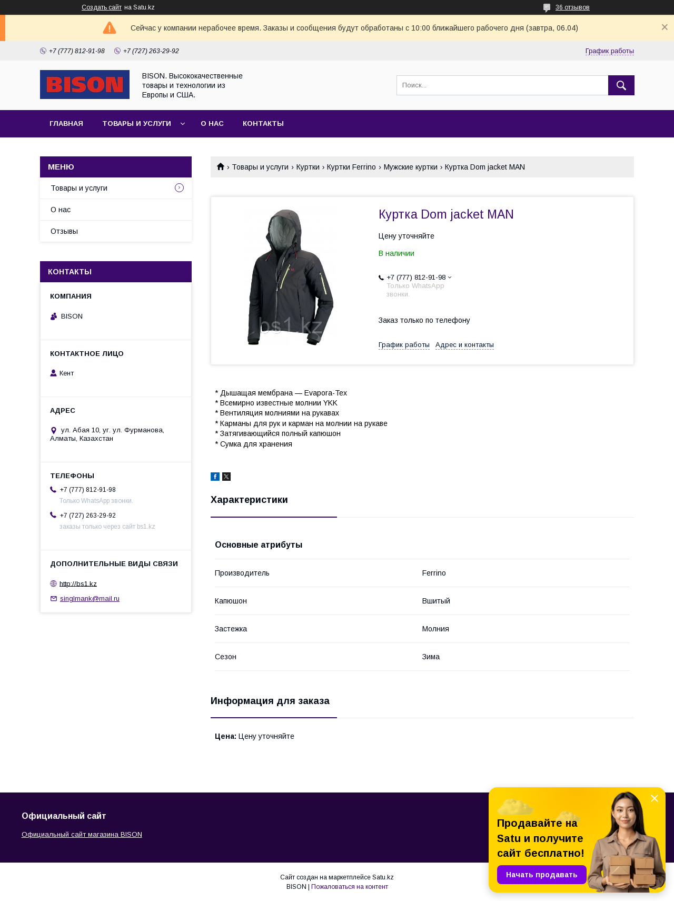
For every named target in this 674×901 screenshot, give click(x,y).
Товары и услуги (136, 123)
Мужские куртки (411, 167)
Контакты (263, 123)
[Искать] (621, 85)
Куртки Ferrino (351, 167)
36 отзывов (573, 7)
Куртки (308, 167)
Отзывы (64, 231)
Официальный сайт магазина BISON (82, 834)
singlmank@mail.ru (90, 598)
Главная (66, 123)
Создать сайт (102, 7)
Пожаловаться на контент (349, 886)
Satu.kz (383, 877)
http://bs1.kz (78, 583)
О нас (212, 123)
